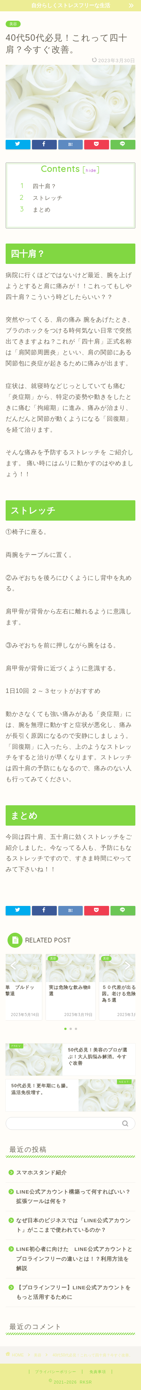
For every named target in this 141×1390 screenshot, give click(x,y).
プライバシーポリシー (55, 1372)
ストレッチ (48, 197)
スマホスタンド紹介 (41, 1172)
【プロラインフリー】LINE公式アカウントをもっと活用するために (73, 1292)
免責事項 (97, 1372)
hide (91, 170)
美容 (13, 24)
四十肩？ (45, 186)
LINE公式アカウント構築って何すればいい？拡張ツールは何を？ (73, 1197)
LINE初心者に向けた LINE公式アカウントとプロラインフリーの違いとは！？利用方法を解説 (74, 1258)
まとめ (42, 209)
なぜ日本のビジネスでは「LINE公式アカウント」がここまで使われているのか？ (73, 1225)
